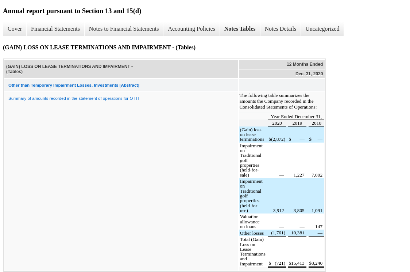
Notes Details (281, 29)
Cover (15, 29)
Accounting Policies (191, 29)
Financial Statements (55, 29)
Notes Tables (240, 29)
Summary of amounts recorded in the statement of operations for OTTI (73, 98)
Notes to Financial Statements (124, 29)
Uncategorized (322, 29)
